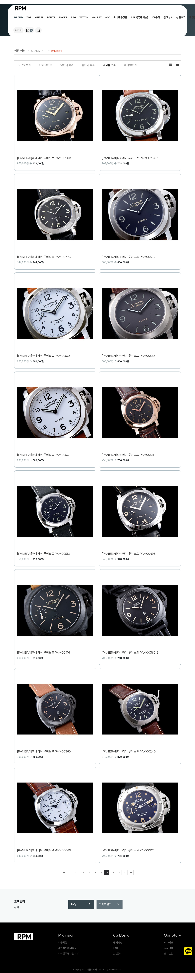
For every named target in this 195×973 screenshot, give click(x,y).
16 (106, 872)
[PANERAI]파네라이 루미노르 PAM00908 (44, 158)
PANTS (51, 17)
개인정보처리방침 (67, 948)
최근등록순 (24, 65)
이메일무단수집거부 (68, 953)
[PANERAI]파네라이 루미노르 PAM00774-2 (130, 158)
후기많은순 (130, 65)
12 (82, 872)
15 (100, 872)
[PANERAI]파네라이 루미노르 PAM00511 (128, 455)
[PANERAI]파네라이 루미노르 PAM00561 (43, 455)
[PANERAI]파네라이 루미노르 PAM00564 (128, 257)
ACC (107, 17)
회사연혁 (168, 948)
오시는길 (168, 953)
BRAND (18, 17)
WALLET (97, 17)
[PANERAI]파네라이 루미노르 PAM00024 (129, 850)
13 (88, 872)
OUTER (39, 17)
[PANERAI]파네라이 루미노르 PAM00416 (43, 652)
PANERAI (56, 50)
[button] (38, 30)
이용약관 (62, 942)
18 (118, 872)
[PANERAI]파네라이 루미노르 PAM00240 (129, 751)
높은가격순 (88, 65)
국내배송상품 (120, 17)
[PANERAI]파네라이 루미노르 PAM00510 (43, 553)
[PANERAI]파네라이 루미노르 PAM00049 (44, 850)
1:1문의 (156, 17)
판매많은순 (45, 65)
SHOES (63, 17)
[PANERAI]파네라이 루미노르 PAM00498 (129, 553)
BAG (73, 17)
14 (94, 872)
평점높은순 (109, 65)
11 (76, 872)
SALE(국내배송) (139, 17)
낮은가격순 (67, 65)
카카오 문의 (109, 904)
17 (112, 872)
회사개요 (168, 942)
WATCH (83, 17)
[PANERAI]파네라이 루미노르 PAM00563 (43, 355)
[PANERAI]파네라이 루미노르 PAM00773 (44, 257)
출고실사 (168, 17)
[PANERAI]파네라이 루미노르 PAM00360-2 (130, 652)
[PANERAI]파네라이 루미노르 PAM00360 (44, 751)
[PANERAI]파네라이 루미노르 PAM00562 (128, 355)
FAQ (81, 904)
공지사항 (118, 942)
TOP (29, 17)
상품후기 (181, 17)
